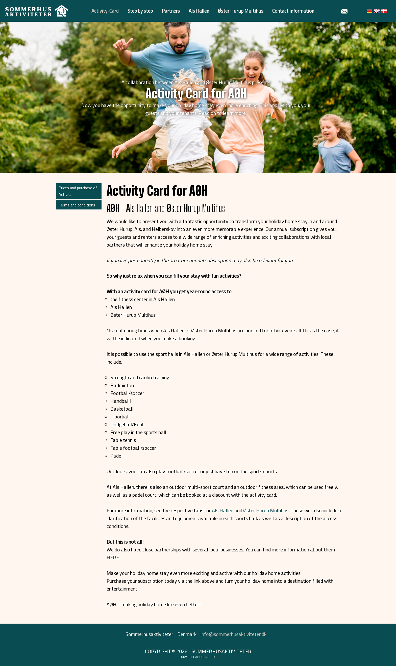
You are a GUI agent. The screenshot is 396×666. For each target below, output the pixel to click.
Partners (171, 10)
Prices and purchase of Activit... (78, 191)
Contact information (293, 10)
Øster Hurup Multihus (240, 10)
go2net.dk (207, 656)
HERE (113, 557)
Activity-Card (105, 10)
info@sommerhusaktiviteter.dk (233, 634)
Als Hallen (199, 10)
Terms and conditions (77, 205)
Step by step (140, 10)
